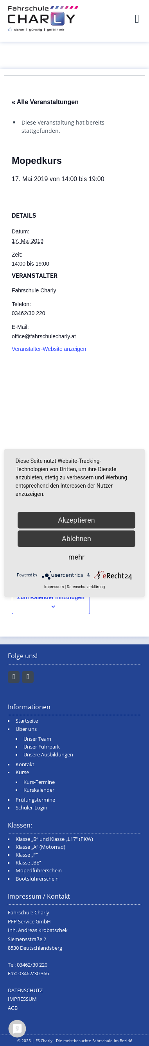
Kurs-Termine (39, 782)
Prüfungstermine (35, 799)
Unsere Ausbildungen (48, 754)
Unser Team (37, 739)
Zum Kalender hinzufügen (50, 597)
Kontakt (25, 764)
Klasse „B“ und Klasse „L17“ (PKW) (54, 839)
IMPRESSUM (22, 999)
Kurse (22, 772)
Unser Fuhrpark (41, 746)
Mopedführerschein (39, 870)
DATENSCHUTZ (25, 990)
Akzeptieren (76, 520)
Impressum (54, 587)
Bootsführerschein (37, 878)
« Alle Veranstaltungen (45, 102)
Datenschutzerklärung (86, 587)
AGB (13, 1008)
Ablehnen (76, 538)
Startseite (27, 721)
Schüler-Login (31, 807)
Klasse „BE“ (28, 862)
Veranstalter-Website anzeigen (49, 349)
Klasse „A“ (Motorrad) (40, 847)
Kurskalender (38, 790)
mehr (76, 557)
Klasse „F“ (27, 854)
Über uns (26, 729)
